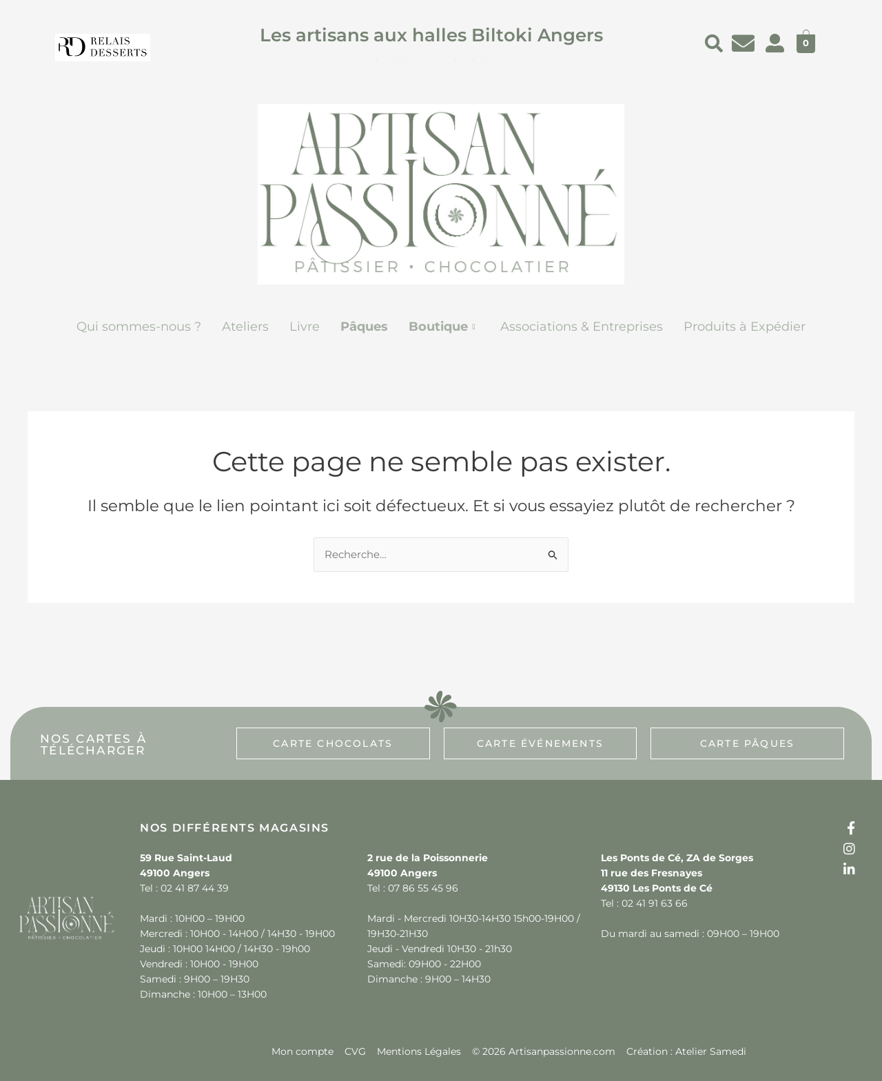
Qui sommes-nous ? (138, 326)
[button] (443, 327)
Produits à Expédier (745, 326)
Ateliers (245, 326)
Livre (304, 326)
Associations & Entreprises (581, 326)
